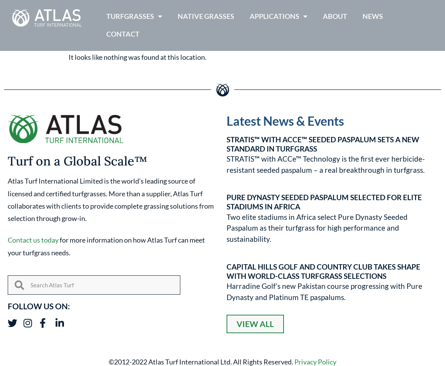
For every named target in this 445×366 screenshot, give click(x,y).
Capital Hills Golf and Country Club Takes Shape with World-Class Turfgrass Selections (323, 271)
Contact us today (33, 240)
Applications (278, 16)
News (373, 16)
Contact (122, 34)
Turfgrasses (134, 16)
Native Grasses (206, 16)
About (335, 16)
